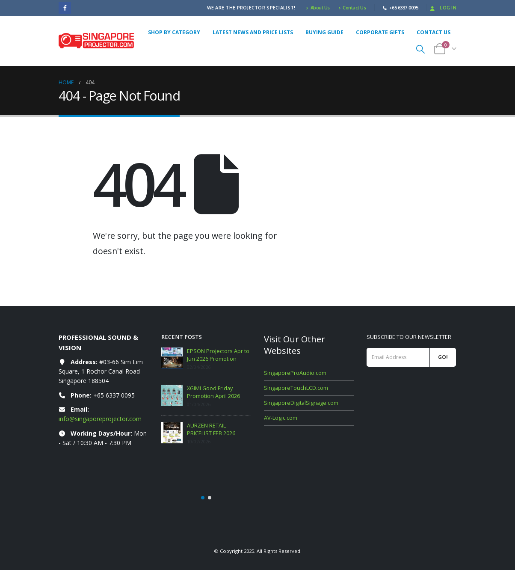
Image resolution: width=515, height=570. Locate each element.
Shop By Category (174, 32)
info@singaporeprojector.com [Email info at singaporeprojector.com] (100, 419)
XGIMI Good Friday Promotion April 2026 (213, 392)
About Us (318, 7)
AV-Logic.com (280, 418)
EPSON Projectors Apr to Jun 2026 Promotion (218, 354)
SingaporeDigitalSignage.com (301, 403)
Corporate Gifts (380, 32)
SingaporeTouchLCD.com (296, 388)
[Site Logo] (96, 40)
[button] (420, 49)
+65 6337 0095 (114, 395)
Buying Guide (324, 32)
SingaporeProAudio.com (295, 373)
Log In (442, 7)
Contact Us (352, 7)
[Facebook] (65, 8)
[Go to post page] (172, 358)
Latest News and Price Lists (253, 32)
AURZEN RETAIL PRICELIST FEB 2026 (211, 429)
